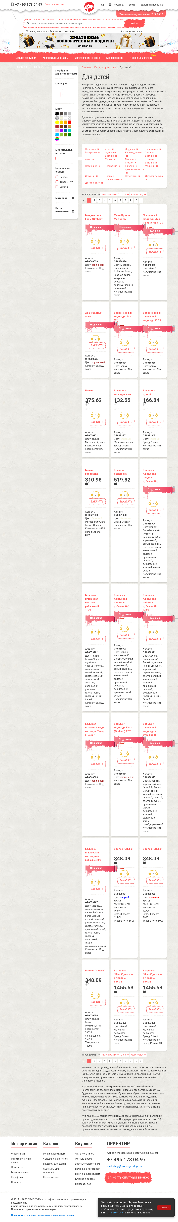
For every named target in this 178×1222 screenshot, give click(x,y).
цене (123, 194)
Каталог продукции (25, 57)
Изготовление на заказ (87, 57)
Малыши (150, 166)
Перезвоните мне (54, 4)
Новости (16, 1182)
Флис (88, 159)
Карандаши (151, 149)
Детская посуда (154, 176)
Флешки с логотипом (55, 1158)
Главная (86, 67)
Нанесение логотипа (141, 57)
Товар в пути (66, 182)
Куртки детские (133, 152)
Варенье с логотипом (87, 1163)
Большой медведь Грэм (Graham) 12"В (123, 727)
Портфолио (21, 66)
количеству (137, 194)
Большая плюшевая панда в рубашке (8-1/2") (92, 602)
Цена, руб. (61, 83)
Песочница (91, 166)
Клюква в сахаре (85, 1178)
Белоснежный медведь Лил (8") (123, 316)
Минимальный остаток (64, 151)
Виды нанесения (62, 210)
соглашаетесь (115, 1212)
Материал (61, 198)
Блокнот (90, 390)
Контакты (39, 66)
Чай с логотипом (84, 1153)
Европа (63, 186)
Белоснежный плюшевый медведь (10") (152, 316)
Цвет (58, 108)
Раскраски (91, 152)
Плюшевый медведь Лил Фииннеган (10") (153, 219)
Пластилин (131, 176)
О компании (18, 1153)
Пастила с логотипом (87, 1173)
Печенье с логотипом (87, 1168)
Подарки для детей (54, 1163)
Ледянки (130, 149)
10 (136, 200)
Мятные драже (83, 1158)
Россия (63, 177)
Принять (164, 1207)
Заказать (97, 248)
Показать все (51, 1177)
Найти (134, 23)
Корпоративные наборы (55, 57)
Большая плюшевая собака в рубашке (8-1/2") (150, 602)
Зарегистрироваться (152, 4)
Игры (108, 149)
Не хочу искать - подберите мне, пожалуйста (51, 31)
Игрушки (90, 176)
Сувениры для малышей (51, 1170)
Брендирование (114, 57)
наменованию (109, 194)
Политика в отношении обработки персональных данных (42, 1215)
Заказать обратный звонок (128, 1177)
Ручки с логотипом (54, 1153)
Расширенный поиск (131, 31)
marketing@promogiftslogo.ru (124, 1166)
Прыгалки (90, 149)
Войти (132, 4)
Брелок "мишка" (123, 848)
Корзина (116, 4)
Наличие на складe (62, 170)
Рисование (111, 166)
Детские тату (92, 182)
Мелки (108, 159)
